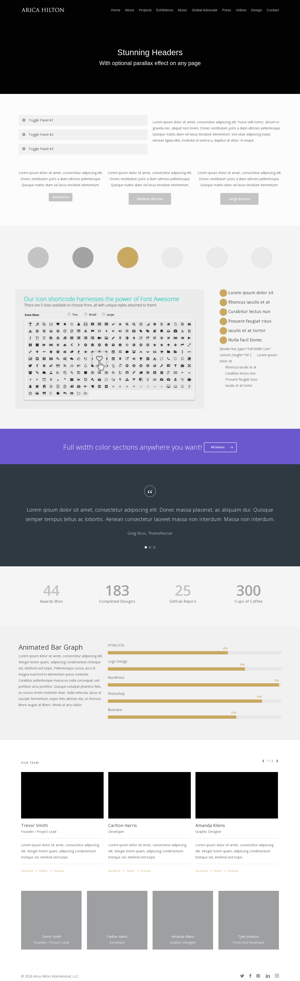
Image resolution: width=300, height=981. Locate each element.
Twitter (43, 871)
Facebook (27, 871)
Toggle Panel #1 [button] (37, 120)
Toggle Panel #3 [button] (37, 149)
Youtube (58, 871)
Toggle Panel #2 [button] (37, 134)
